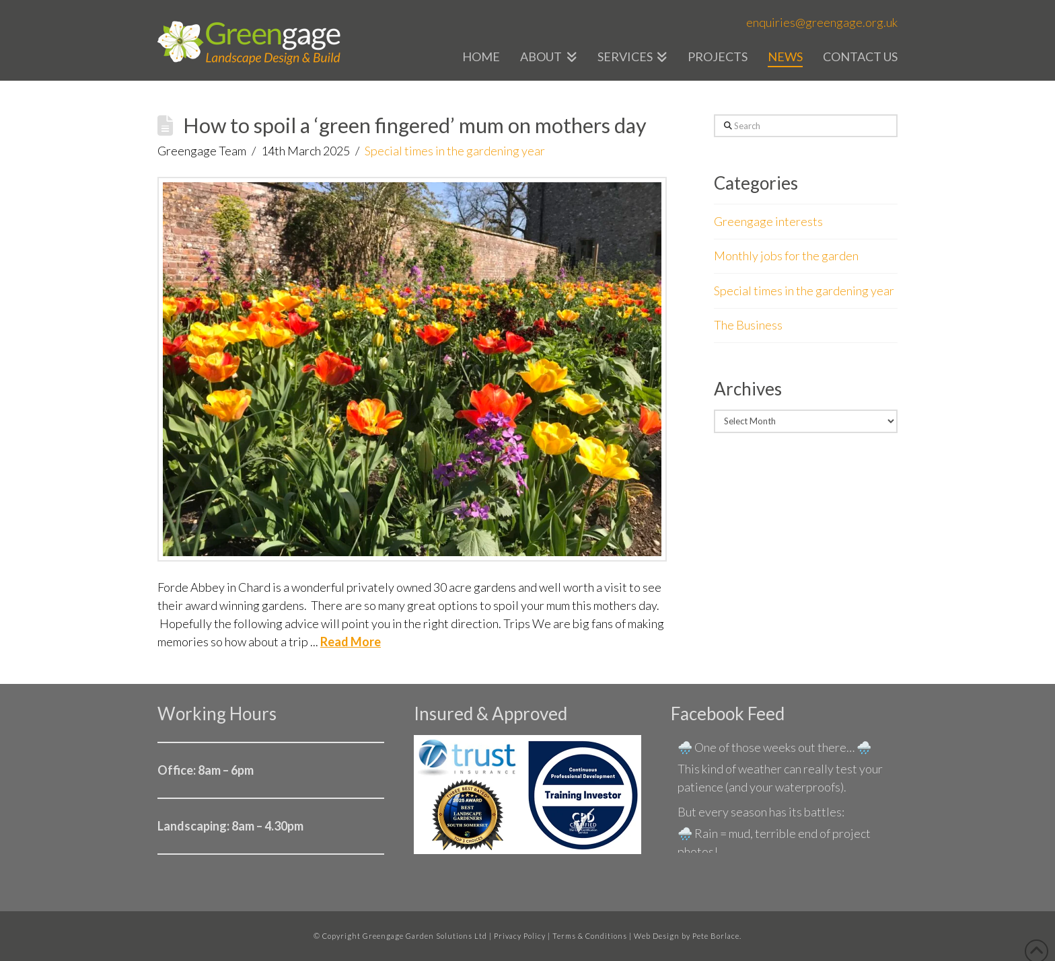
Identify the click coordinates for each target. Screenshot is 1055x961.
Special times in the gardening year (455, 150)
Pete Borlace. (716, 935)
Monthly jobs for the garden (786, 255)
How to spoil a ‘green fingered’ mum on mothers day (415, 125)
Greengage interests (768, 221)
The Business (748, 324)
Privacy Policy (520, 935)
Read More (350, 641)
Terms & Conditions (589, 935)
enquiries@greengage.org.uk (822, 22)
